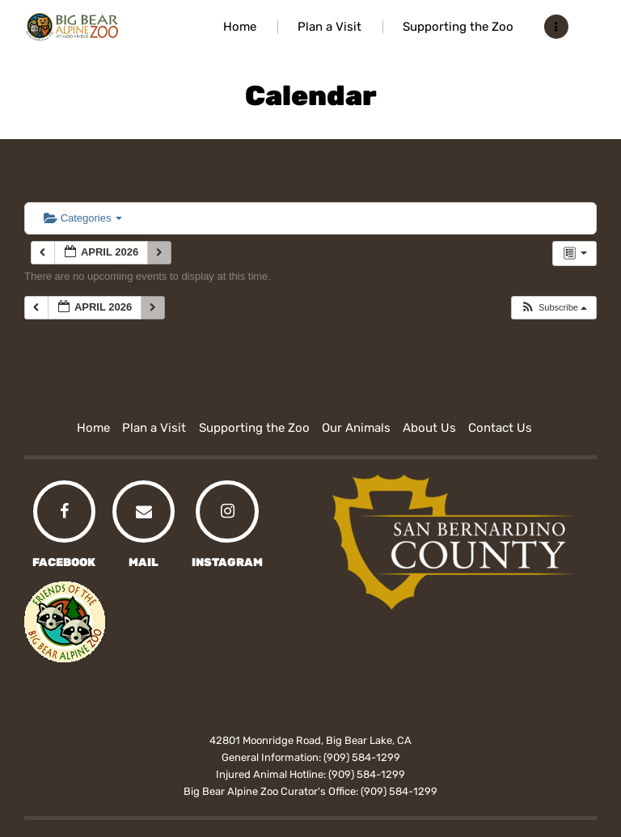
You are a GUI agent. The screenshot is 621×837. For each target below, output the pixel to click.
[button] (553, 308)
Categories (83, 218)
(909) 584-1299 (361, 757)
